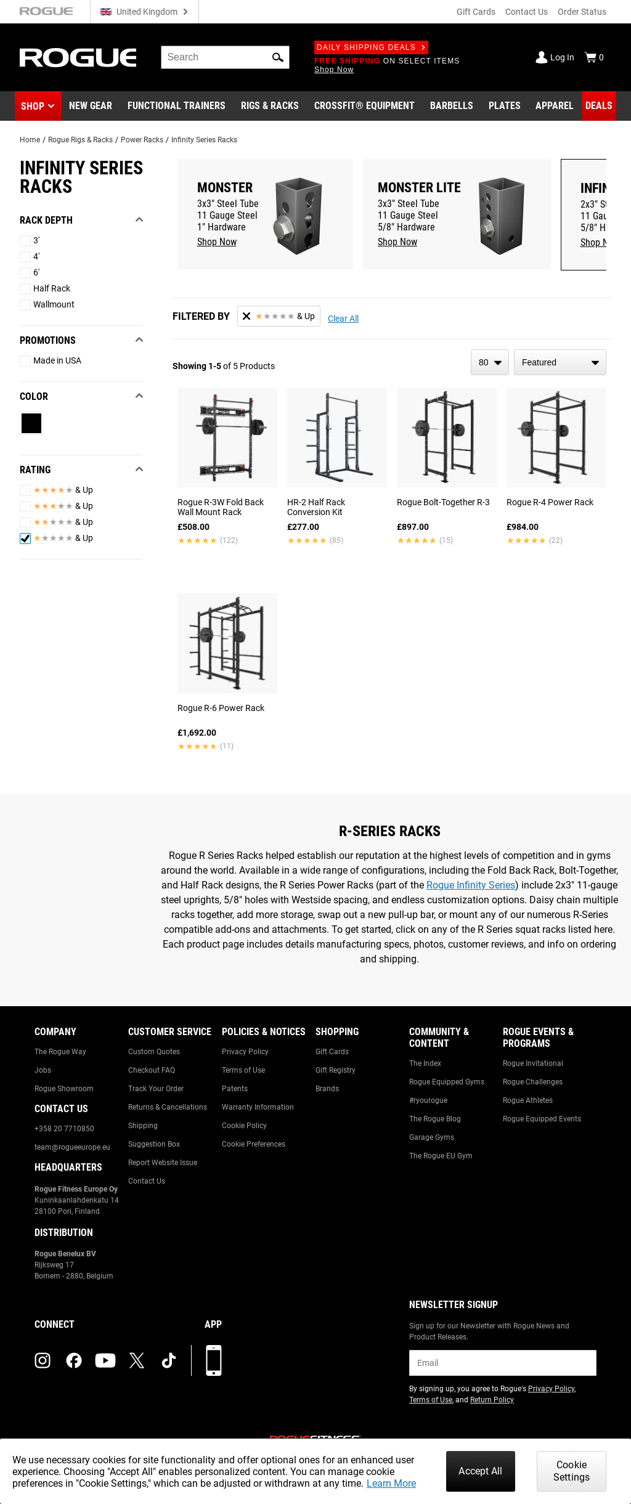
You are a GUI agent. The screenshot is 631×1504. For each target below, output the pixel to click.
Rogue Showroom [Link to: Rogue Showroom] (64, 1088)
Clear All (343, 318)
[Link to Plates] (504, 106)
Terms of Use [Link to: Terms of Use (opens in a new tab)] (430, 1400)
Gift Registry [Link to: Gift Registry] (336, 1070)
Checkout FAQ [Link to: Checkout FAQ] (151, 1070)
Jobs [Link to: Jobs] (43, 1070)
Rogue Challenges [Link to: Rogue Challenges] (533, 1082)
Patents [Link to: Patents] (235, 1088)
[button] (278, 57)
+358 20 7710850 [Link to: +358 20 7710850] (64, 1128)
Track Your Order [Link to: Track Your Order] (156, 1088)
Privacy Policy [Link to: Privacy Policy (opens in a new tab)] (551, 1388)
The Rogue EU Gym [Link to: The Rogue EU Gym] (441, 1156)
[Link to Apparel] (554, 106)
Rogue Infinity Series (470, 885)
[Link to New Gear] (90, 106)
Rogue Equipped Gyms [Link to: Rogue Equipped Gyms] (446, 1082)
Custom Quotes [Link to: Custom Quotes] (154, 1051)
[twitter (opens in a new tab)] (136, 1360)
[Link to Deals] (599, 106)
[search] (225, 57)
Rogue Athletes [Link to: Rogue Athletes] (528, 1100)
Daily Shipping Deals (371, 47)
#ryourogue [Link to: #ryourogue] (428, 1100)
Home (30, 140)
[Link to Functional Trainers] (176, 106)
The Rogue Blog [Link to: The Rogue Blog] (435, 1119)
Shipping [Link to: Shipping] (143, 1125)
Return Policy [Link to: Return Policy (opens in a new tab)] (492, 1400)
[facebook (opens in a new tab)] (74, 1360)
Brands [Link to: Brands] (327, 1088)
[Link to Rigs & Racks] (270, 106)
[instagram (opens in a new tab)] (42, 1360)
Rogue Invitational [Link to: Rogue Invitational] (533, 1063)
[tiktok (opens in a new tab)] (168, 1360)
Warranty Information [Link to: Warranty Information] (258, 1107)
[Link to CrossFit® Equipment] (364, 106)
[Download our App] (213, 1360)
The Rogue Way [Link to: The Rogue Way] (60, 1051)
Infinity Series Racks (204, 140)
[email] (502, 1363)
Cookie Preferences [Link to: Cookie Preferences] (253, 1144)
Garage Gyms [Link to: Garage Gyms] (431, 1137)
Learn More (391, 1483)
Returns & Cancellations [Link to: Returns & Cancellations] (167, 1107)
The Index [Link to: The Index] (425, 1063)
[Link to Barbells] (451, 106)
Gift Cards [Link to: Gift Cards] (332, 1051)
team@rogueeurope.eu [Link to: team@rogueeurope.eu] (72, 1147)
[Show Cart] (594, 57)
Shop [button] (32, 106)
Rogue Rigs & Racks (80, 140)
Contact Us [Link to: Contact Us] (146, 1181)
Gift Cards (476, 12)
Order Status (582, 12)
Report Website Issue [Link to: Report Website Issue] (162, 1162)
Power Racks (142, 140)
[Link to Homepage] (78, 57)
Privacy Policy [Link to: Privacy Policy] (245, 1051)
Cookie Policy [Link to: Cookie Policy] (244, 1125)
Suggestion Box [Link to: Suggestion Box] (154, 1144)
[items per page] (490, 362)
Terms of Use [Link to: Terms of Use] (243, 1070)
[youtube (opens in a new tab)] (105, 1360)
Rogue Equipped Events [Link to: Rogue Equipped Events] (542, 1119)
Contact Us (526, 12)
